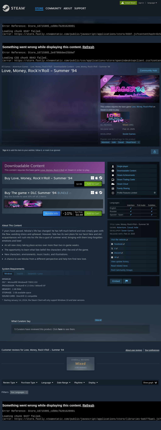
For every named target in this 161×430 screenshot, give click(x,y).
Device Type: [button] (7, 400)
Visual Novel (131, 146)
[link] (73, 217)
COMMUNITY (53, 8)
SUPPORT (80, 8)
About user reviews (134, 354)
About (68, 8)
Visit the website (119, 243)
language (151, 3)
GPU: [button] (149, 396)
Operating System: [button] (122, 396)
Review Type (9, 386)
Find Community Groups (122, 274)
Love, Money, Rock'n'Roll (41, 70)
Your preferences (152, 354)
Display (92, 386)
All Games (6, 70)
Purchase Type (28, 386)
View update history (120, 265)
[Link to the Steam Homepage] (16, 10)
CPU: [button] (138, 396)
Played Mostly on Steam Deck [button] (96, 396)
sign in (141, 3)
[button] (93, 187)
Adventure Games (20, 70)
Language (46, 386)
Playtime (78, 386)
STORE (39, 8)
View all (98, 324)
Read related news (119, 269)
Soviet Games (129, 138)
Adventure (105, 146)
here (60, 333)
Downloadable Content (64, 70)
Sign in (5, 154)
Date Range (62, 386)
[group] (80, 398)
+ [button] (138, 146)
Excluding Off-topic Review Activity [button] (49, 396)
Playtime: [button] (73, 396)
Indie (114, 146)
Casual (121, 146)
